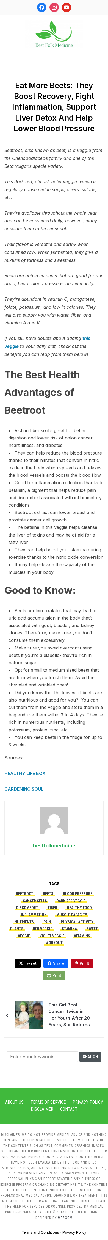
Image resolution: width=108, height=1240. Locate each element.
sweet (92, 929)
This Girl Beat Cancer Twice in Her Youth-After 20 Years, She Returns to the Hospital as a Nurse (69, 1015)
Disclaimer (42, 1109)
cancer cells (35, 901)
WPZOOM (65, 1218)
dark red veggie (71, 901)
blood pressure (77, 894)
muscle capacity (71, 915)
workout (54, 943)
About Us (14, 1102)
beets (48, 894)
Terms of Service (48, 1102)
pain (47, 922)
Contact (68, 1109)
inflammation (34, 915)
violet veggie (52, 936)
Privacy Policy (88, 1102)
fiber (52, 908)
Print (56, 975)
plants (16, 929)
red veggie (42, 929)
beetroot (24, 894)
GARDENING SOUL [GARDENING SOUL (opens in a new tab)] (23, 789)
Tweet (30, 963)
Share (58, 963)
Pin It (84, 963)
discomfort (27, 908)
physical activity (77, 922)
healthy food (79, 908)
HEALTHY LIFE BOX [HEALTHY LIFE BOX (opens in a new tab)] (25, 773)
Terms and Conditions (40, 1232)
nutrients (24, 922)
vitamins (82, 936)
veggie (24, 936)
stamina (69, 929)
